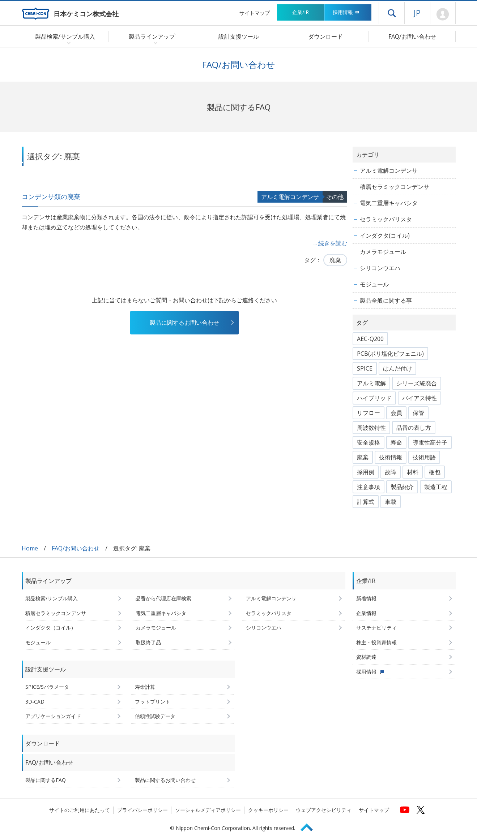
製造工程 (435, 487)
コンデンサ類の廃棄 (51, 196)
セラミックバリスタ (386, 219)
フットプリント (152, 701)
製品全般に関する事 (386, 300)
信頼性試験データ (155, 716)
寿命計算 (145, 686)
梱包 (434, 472)
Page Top (310, 826)
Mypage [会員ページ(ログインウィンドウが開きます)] (442, 14)
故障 (390, 472)
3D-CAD (34, 701)
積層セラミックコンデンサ (394, 187)
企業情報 (366, 613)
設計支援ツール (238, 36)
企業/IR (300, 12)
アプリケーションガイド (53, 716)
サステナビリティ (376, 627)
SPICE (364, 368)
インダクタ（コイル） (50, 627)
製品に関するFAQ (45, 780)
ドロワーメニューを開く (391, 13)
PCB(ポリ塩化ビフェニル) (390, 354)
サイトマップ (254, 12)
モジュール (374, 284)
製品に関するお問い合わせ (184, 322)
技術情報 (390, 457)
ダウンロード (325, 36)
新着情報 (366, 598)
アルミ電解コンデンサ (290, 197)
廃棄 (335, 260)
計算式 (365, 502)
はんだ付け (397, 368)
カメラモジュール (383, 252)
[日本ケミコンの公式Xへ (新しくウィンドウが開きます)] (421, 810)
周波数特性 (371, 428)
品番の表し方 (413, 428)
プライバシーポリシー (142, 809)
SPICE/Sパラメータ (47, 686)
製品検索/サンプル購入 (51, 598)
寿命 (396, 442)
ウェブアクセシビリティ (324, 809)
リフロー (368, 413)
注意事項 (368, 487)
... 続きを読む (330, 243)
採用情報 (346, 12)
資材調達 (366, 656)
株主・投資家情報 (376, 642)
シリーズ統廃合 (416, 383)
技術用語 (424, 457)
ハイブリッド (374, 398)
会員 (396, 413)
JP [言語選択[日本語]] (417, 12)
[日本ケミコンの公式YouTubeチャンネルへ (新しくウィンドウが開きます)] (404, 810)
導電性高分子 (430, 442)
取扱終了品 (148, 642)
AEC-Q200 (370, 339)
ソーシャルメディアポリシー (208, 809)
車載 (390, 502)
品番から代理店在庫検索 (163, 598)
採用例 (365, 472)
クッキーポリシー (268, 809)
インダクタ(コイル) (385, 235)
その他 (335, 197)
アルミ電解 (371, 383)
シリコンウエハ (380, 268)
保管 (418, 413)
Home (30, 548)
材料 (412, 472)
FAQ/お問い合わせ (412, 36)
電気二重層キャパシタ (389, 203)
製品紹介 (402, 487)
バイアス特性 (419, 398)
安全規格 (368, 442)
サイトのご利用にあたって (79, 809)
